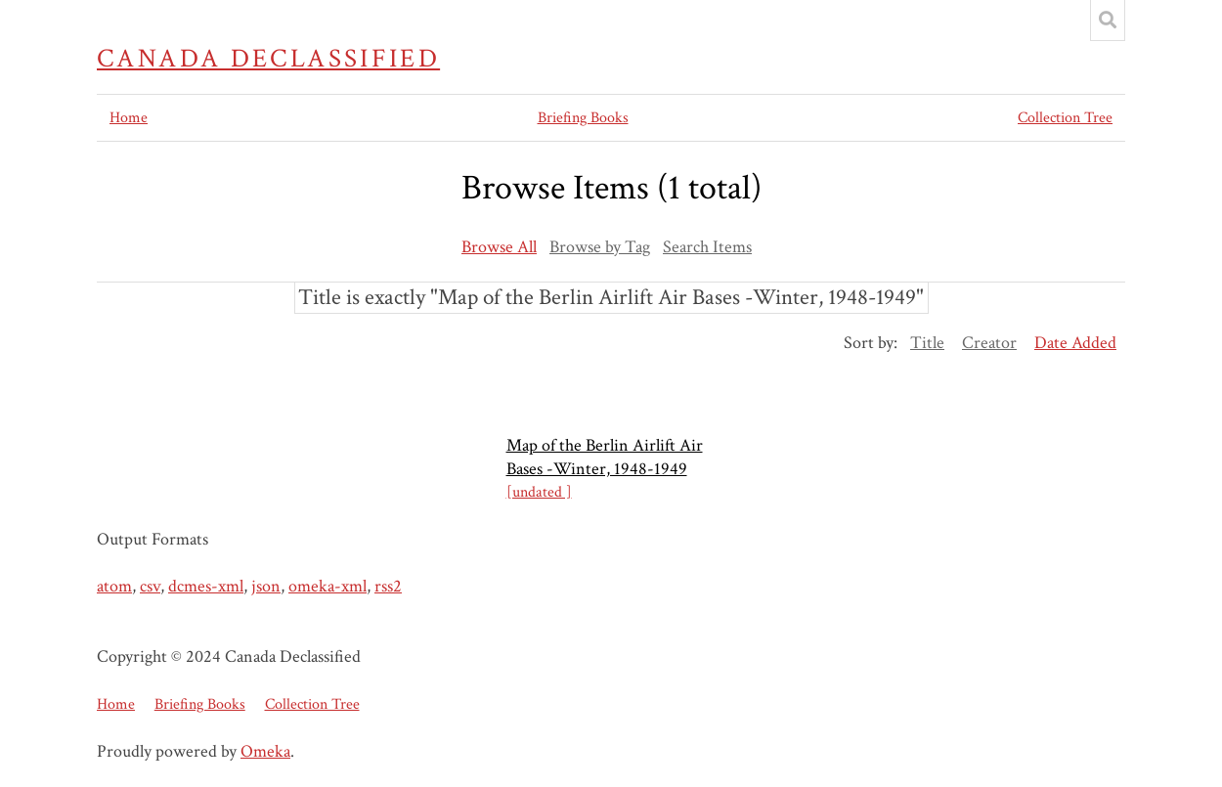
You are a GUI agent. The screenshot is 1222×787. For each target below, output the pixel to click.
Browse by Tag (599, 247)
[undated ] (539, 492)
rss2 (388, 586)
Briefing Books (583, 118)
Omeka (265, 751)
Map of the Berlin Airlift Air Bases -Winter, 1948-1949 (604, 457)
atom (114, 586)
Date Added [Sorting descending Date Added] (1075, 342)
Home (128, 118)
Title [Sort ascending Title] (927, 342)
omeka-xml (327, 586)
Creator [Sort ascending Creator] (989, 342)
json (266, 586)
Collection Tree (1065, 118)
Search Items (707, 247)
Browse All (499, 247)
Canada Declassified (268, 58)
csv (150, 586)
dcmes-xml (205, 586)
